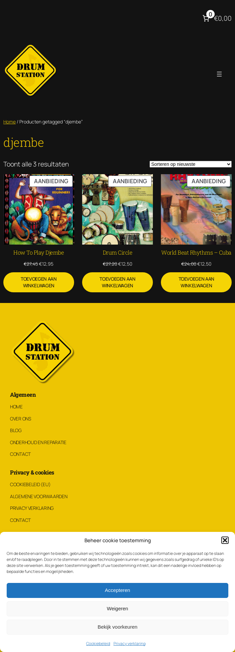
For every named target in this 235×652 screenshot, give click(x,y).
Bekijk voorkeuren (117, 627)
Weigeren (117, 608)
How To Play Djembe (38, 252)
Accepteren (117, 590)
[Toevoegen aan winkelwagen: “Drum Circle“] (117, 282)
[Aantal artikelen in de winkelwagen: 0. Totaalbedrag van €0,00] (216, 18)
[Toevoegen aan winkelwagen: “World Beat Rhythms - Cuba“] (196, 282)
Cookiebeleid (98, 643)
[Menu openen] (219, 74)
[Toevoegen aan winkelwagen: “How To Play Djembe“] (38, 282)
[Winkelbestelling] (191, 164)
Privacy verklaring (129, 643)
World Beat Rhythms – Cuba (196, 252)
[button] (225, 540)
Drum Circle (118, 252)
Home (9, 121)
